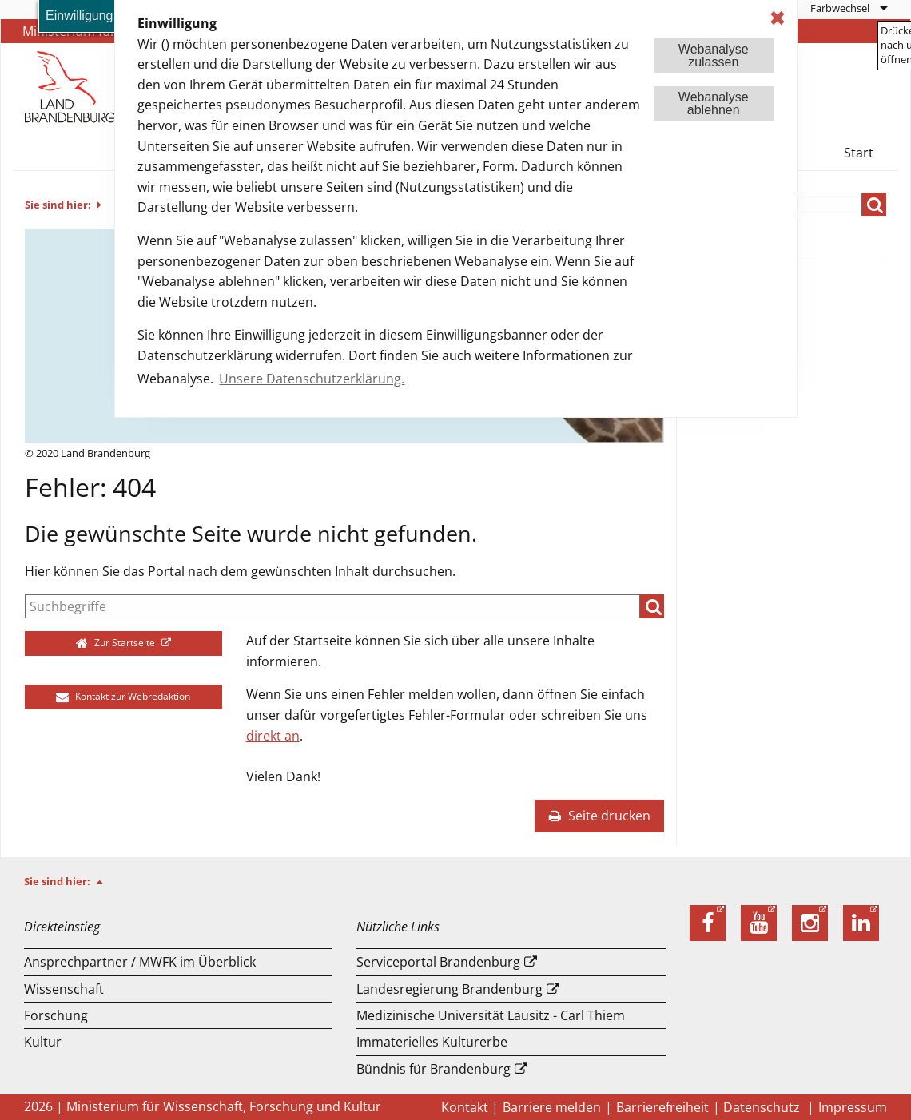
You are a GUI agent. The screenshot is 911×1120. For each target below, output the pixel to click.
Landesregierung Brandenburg (449, 989)
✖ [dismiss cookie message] (777, 18)
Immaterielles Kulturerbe (431, 1041)
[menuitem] (848, 8)
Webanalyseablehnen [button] (713, 103)
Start (858, 152)
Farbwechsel (839, 8)
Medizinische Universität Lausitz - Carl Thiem (490, 1015)
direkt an (273, 736)
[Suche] (332, 606)
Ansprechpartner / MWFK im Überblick (140, 962)
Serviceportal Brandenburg (438, 962)
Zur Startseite (117, 642)
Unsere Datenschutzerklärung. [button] (311, 378)
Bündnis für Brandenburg (433, 1069)
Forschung (56, 1015)
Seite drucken (599, 815)
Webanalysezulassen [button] (713, 55)
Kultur (43, 1041)
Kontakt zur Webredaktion (123, 696)
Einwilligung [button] (79, 15)
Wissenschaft (64, 989)
